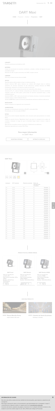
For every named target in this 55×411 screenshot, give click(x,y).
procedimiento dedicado (36, 405)
